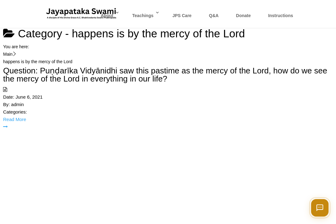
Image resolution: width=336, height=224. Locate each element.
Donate (243, 15)
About (107, 15)
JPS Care (181, 15)
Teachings (142, 15)
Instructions (280, 15)
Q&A (214, 15)
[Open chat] (320, 208)
